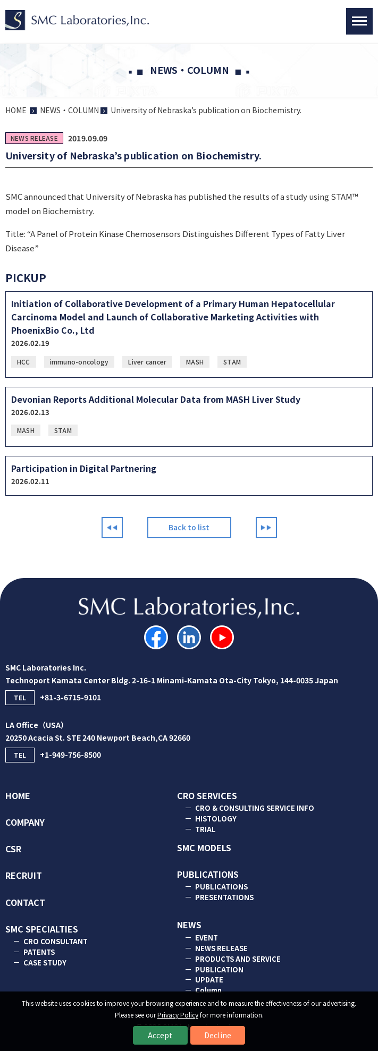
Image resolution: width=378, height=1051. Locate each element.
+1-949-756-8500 (53, 755)
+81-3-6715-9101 (53, 697)
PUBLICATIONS (208, 874)
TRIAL (205, 829)
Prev (112, 527)
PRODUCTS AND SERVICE (238, 959)
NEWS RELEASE (221, 948)
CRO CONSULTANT (55, 941)
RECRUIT (23, 875)
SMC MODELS (204, 847)
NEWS (189, 924)
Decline (217, 1034)
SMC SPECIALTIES (41, 928)
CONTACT (25, 902)
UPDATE (209, 979)
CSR (13, 848)
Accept (160, 1034)
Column (208, 990)
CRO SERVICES (207, 795)
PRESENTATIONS (224, 897)
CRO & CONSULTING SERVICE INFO (254, 808)
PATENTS (39, 952)
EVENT (206, 938)
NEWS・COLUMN (69, 110)
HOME (16, 110)
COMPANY (25, 822)
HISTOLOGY (216, 818)
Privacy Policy (177, 1014)
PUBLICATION (219, 969)
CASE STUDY (44, 962)
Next (266, 527)
